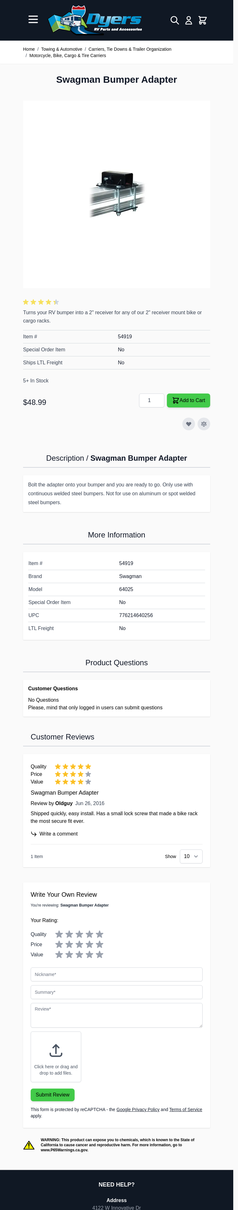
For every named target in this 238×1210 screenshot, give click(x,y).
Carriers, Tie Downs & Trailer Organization (129, 49)
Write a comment (54, 834)
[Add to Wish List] (188, 424)
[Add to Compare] (204, 424)
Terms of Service (185, 1109)
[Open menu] (33, 19)
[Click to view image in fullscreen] (116, 194)
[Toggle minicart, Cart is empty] (203, 20)
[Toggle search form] (175, 20)
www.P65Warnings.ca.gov (64, 1150)
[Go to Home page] (94, 20)
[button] (42, 302)
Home (29, 49)
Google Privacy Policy (138, 1109)
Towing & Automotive (61, 49)
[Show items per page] (191, 856)
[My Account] (189, 20)
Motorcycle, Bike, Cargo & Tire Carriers (67, 55)
